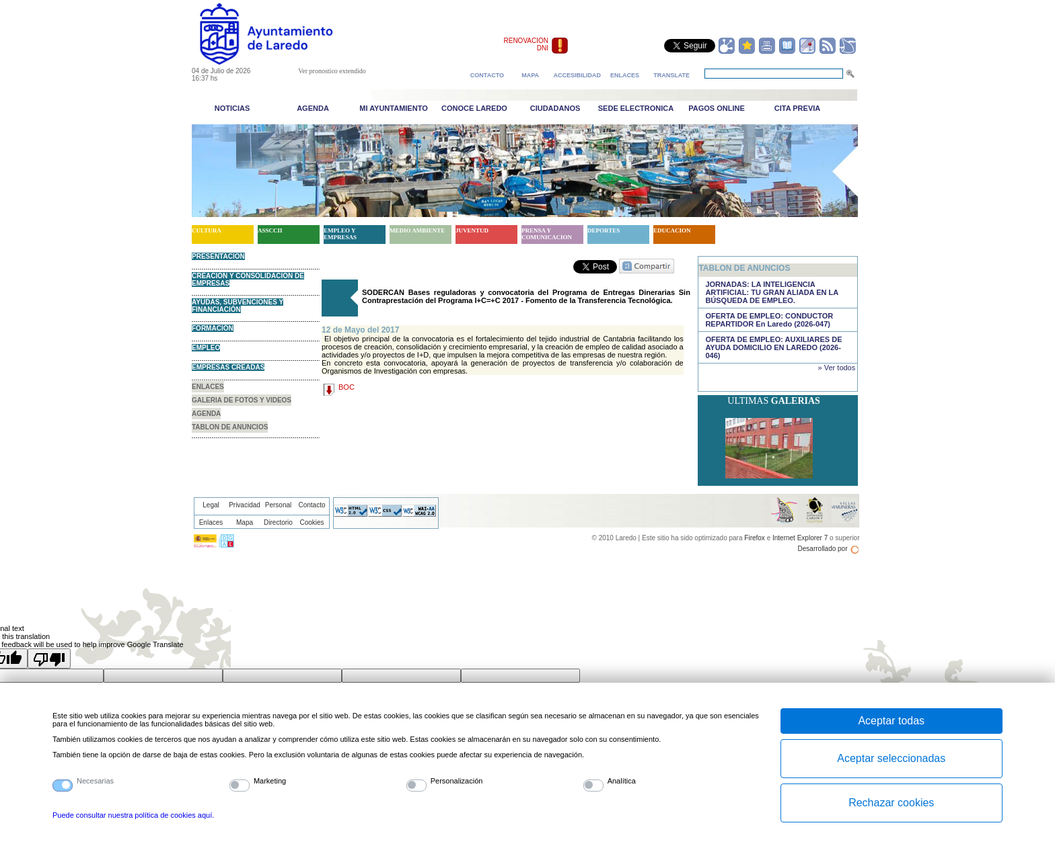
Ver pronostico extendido (332, 71)
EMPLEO (206, 347)
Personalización (457, 781)
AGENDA (206, 413)
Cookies (311, 522)
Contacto (311, 505)
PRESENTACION (218, 256)
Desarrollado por (823, 548)
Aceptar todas (891, 720)
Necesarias (95, 781)
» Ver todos (837, 368)
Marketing (270, 781)
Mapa (244, 522)
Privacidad (244, 505)
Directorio (278, 522)
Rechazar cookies (891, 802)
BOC (346, 387)
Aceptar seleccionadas (891, 758)
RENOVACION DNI (526, 44)
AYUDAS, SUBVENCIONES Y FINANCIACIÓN (237, 305)
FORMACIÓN (212, 328)
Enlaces (211, 522)
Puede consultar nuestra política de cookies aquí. (133, 815)
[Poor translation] (49, 658)
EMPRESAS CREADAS (228, 367)
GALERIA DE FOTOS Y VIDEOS (241, 400)
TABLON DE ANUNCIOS (230, 427)
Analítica (622, 781)
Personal (278, 505)
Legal (211, 505)
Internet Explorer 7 (800, 538)
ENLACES (208, 386)
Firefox (754, 538)
